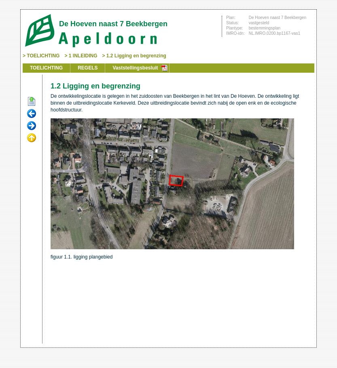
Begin (31, 102)
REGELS (87, 68)
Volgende (31, 126)
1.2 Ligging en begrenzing (136, 56)
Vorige (31, 114)
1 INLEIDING (83, 56)
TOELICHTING (43, 56)
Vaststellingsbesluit (135, 68)
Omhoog (31, 138)
